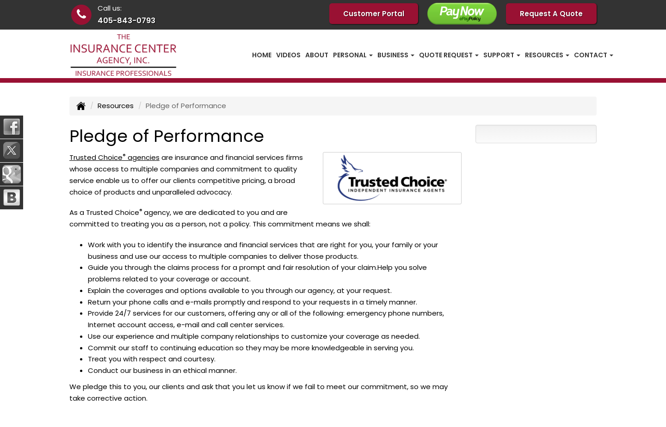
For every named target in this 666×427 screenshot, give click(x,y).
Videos (288, 55)
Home (261, 55)
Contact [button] (593, 55)
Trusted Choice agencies (114, 157)
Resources (116, 105)
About (316, 55)
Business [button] (395, 55)
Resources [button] (547, 55)
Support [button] (501, 55)
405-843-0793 (126, 20)
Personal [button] (353, 55)
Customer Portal (373, 13)
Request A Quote (551, 13)
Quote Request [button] (449, 55)
